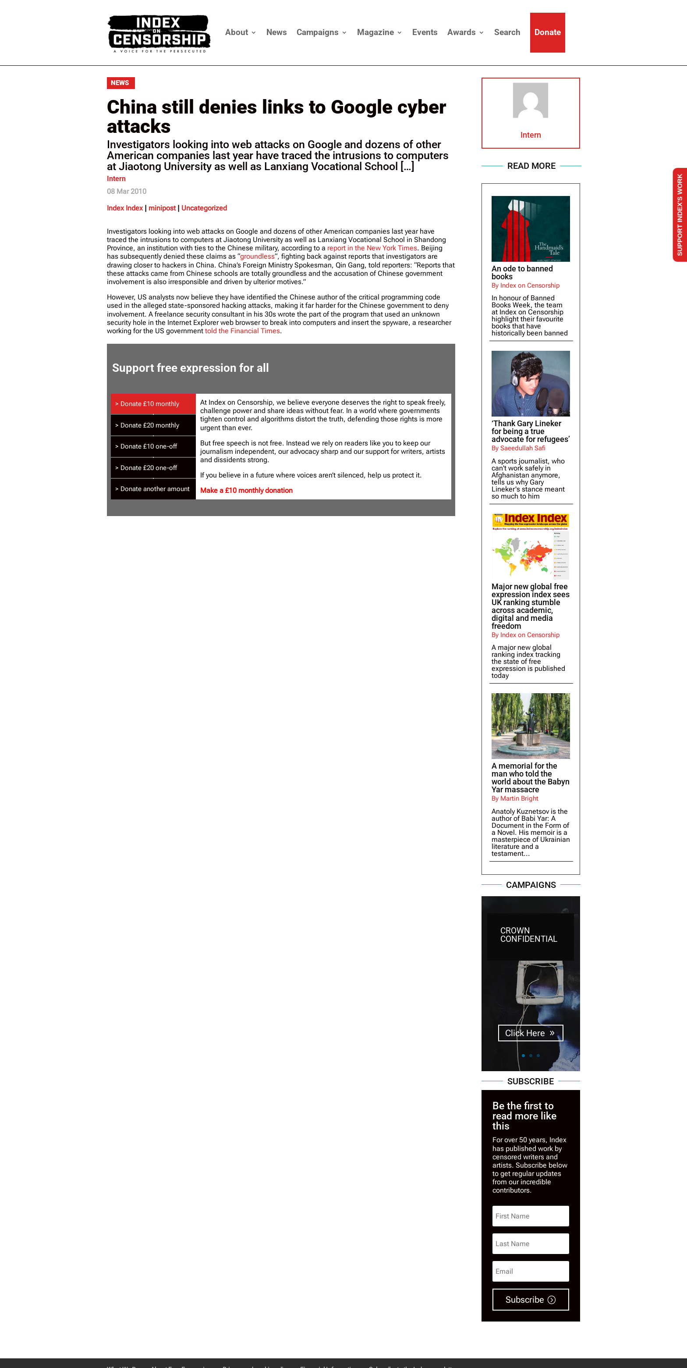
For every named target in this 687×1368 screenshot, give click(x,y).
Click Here (525, 1033)
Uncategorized (204, 208)
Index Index (125, 208)
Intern (116, 179)
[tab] (153, 404)
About (236, 32)
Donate (548, 32)
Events (425, 32)
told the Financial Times (242, 331)
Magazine (375, 32)
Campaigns (318, 32)
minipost (162, 208)
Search (507, 32)
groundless (257, 256)
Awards (461, 32)
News (276, 32)
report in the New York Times (372, 248)
